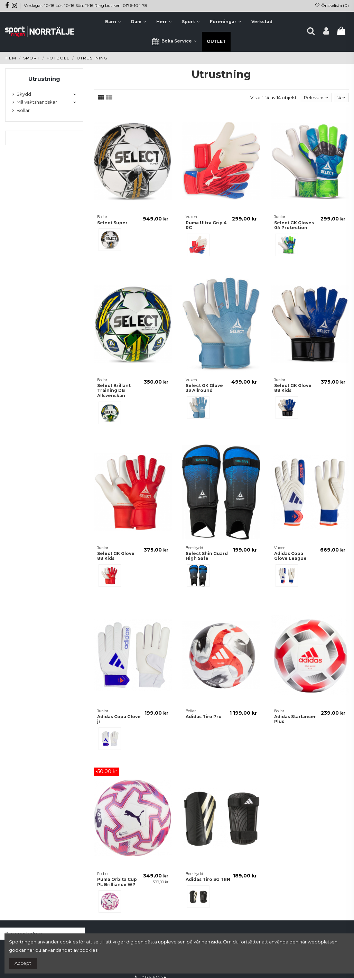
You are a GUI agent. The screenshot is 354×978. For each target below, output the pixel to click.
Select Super (112, 222)
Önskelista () (332, 5)
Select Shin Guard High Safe (207, 556)
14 (341, 97)
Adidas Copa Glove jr (119, 719)
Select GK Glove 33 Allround (204, 388)
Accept (23, 963)
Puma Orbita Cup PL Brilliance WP (117, 882)
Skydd (24, 94)
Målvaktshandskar (37, 102)
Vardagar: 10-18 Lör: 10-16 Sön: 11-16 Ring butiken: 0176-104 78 (85, 5)
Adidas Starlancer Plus (295, 719)
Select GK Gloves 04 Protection (294, 225)
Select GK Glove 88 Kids (292, 388)
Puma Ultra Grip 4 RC (206, 225)
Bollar (23, 110)
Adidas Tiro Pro (204, 716)
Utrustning (44, 79)
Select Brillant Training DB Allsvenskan (114, 390)
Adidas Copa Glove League (290, 556)
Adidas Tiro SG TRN (208, 879)
